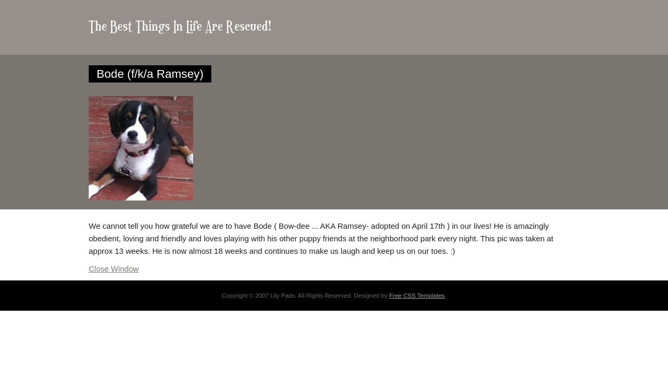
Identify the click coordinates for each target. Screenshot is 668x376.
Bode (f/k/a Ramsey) (150, 73)
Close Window (114, 268)
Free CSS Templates (417, 295)
